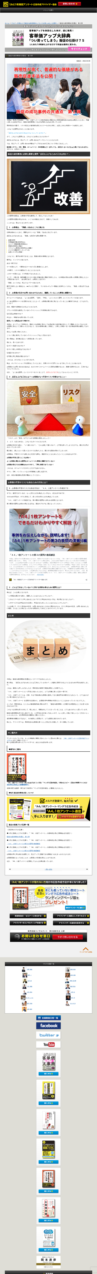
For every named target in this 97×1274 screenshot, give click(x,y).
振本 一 (27, 975)
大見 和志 (27, 992)
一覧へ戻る (48, 869)
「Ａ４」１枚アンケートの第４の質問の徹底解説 (23, 851)
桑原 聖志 (70, 986)
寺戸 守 (70, 997)
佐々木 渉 (70, 1003)
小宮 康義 (27, 986)
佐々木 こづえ (27, 997)
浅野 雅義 (27, 969)
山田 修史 (27, 1009)
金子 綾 (27, 980)
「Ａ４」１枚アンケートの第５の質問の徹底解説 (23, 844)
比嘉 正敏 (70, 975)
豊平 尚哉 (27, 1003)
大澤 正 (70, 992)
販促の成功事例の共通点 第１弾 (18, 837)
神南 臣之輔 (70, 980)
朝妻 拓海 (70, 969)
